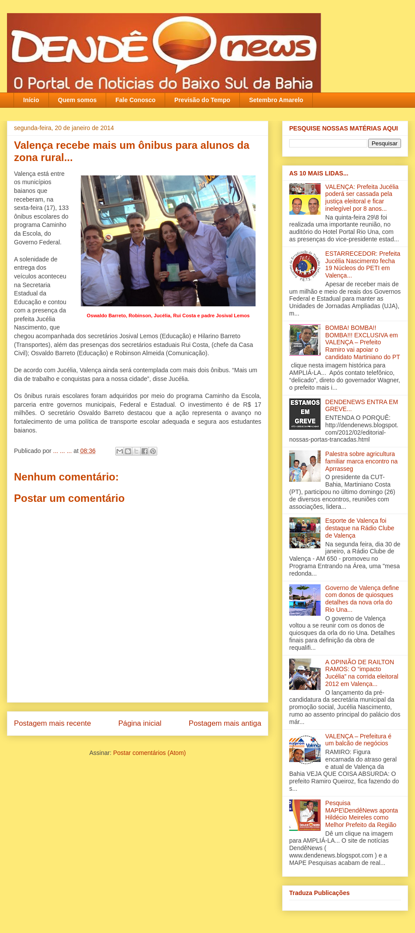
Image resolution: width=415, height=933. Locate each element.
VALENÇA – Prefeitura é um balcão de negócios (358, 740)
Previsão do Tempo (202, 99)
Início (31, 99)
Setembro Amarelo (276, 99)
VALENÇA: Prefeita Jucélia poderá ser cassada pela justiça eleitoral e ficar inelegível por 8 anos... (362, 197)
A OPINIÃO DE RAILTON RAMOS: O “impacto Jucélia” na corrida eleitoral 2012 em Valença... (361, 673)
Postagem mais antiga (225, 723)
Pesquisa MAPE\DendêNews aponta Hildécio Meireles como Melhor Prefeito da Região (361, 813)
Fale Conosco (135, 99)
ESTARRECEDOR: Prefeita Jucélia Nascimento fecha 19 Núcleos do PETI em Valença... (363, 264)
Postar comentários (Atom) (149, 752)
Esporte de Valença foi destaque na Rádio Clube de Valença (359, 528)
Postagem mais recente (52, 723)
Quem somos (77, 99)
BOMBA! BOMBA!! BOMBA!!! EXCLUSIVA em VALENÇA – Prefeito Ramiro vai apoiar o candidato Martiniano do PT (362, 342)
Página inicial (140, 723)
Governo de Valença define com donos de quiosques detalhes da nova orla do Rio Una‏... (362, 598)
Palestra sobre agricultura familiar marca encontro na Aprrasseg (361, 461)
